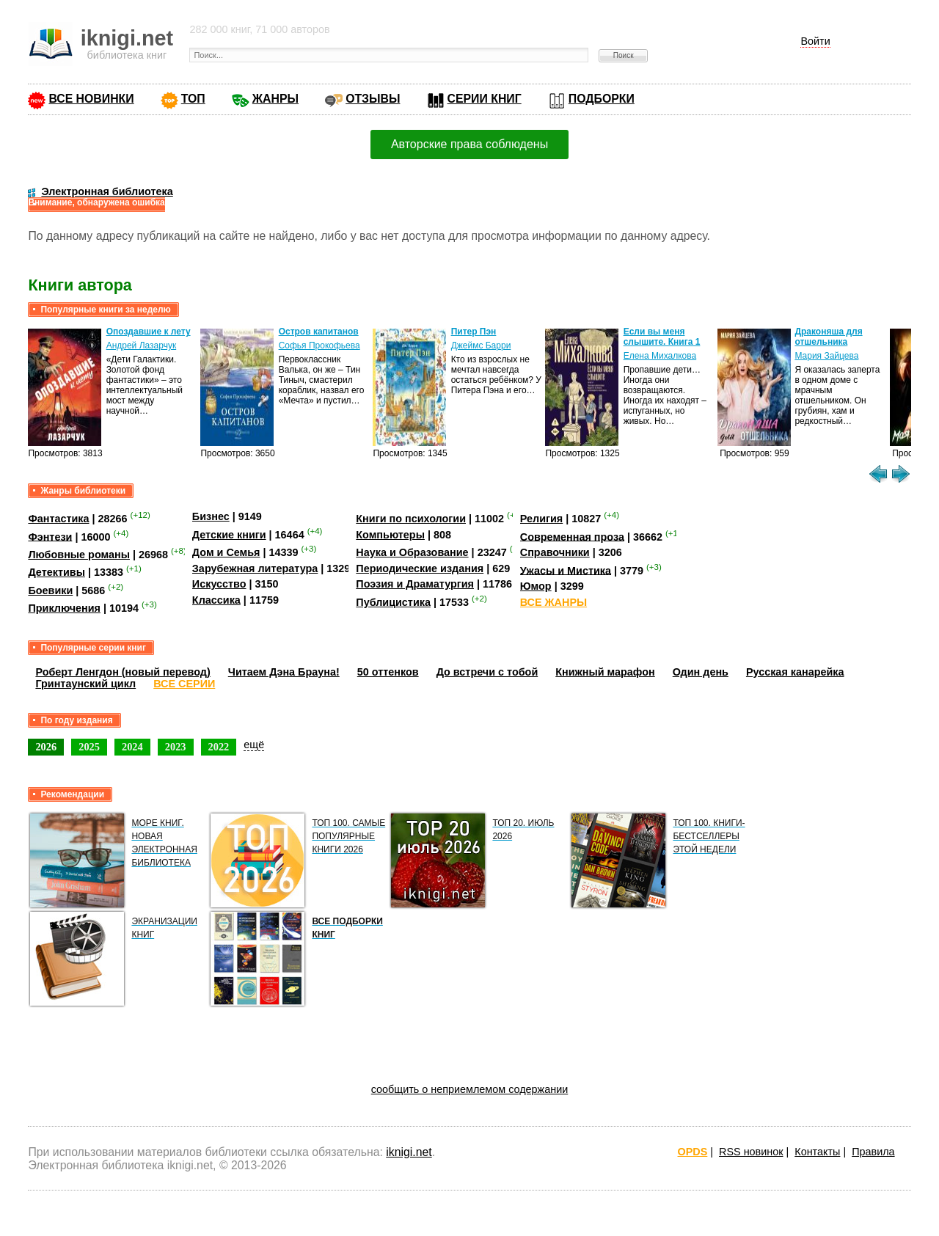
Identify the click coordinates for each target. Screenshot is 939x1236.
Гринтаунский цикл (85, 684)
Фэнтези (50, 536)
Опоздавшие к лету (148, 331)
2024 (132, 747)
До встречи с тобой (487, 672)
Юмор (536, 586)
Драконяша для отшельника (828, 336)
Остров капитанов (319, 331)
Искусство (219, 584)
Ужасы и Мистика (565, 570)
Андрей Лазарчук (141, 345)
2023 (175, 747)
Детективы (56, 572)
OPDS (693, 1152)
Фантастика (58, 518)
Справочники (555, 552)
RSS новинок (751, 1152)
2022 (219, 747)
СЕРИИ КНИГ (484, 98)
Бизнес (211, 516)
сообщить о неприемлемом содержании (470, 1089)
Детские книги (229, 535)
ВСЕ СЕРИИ (184, 684)
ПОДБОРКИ (602, 98)
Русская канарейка (795, 672)
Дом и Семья (226, 552)
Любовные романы (79, 554)
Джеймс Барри (481, 345)
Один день (700, 672)
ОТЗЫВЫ (373, 98)
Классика (216, 600)
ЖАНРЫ (275, 98)
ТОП (193, 98)
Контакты (817, 1152)
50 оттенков (388, 672)
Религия (541, 518)
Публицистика (393, 602)
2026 (45, 747)
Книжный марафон (605, 672)
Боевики (50, 590)
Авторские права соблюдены (469, 144)
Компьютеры (390, 535)
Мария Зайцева (826, 356)
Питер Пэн (474, 331)
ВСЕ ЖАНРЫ (553, 602)
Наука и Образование (412, 552)
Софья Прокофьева (319, 345)
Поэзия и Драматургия (415, 584)
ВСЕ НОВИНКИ (91, 98)
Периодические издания (419, 568)
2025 (89, 747)
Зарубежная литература (255, 568)
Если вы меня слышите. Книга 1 (662, 336)
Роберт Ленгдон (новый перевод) (122, 672)
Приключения (64, 608)
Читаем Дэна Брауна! (284, 672)
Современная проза (572, 536)
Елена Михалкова (660, 356)
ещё (254, 744)
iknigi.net (408, 1152)
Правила (873, 1152)
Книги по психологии (411, 518)
